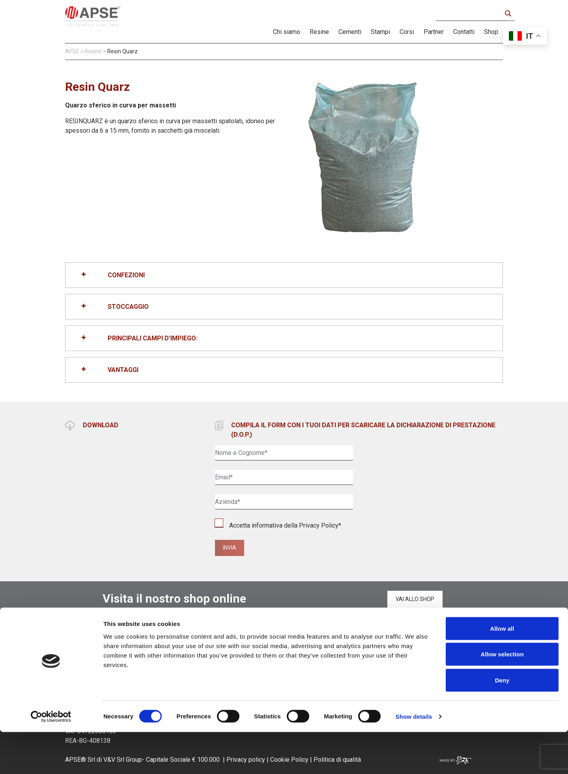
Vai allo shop (415, 599)
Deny (502, 722)
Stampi (380, 32)
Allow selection (501, 696)
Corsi (407, 32)
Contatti (464, 32)
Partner (434, 32)
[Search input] (471, 13)
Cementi (349, 32)
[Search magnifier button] (508, 13)
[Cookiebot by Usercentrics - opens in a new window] (51, 759)
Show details (414, 758)
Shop (491, 32)
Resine (319, 32)
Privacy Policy (318, 525)
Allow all (502, 670)
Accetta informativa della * (278, 525)
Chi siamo (286, 32)
